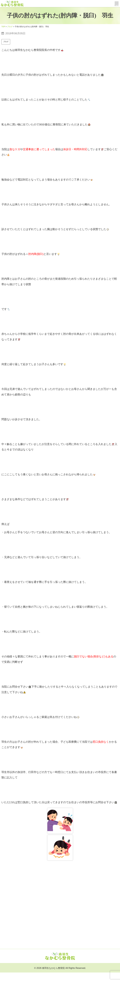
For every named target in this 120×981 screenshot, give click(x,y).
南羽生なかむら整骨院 (53, 968)
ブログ (5, 42)
